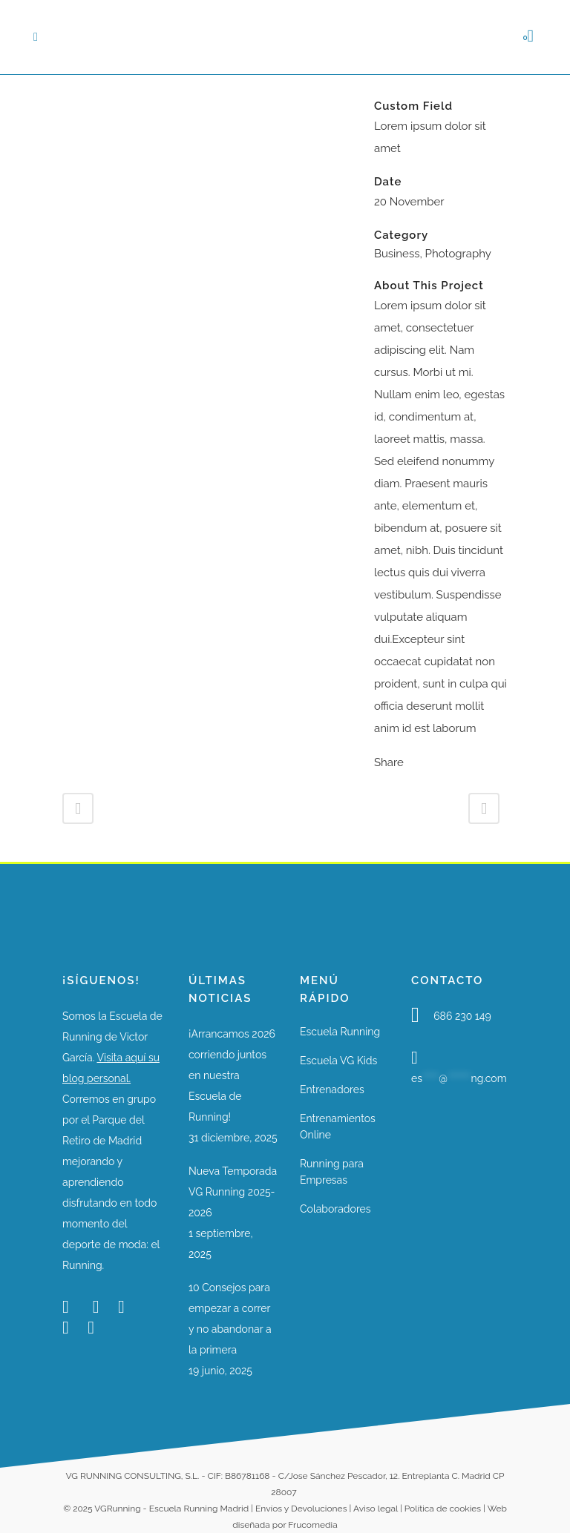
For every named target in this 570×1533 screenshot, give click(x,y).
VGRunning (117, 1508)
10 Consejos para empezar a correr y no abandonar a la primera (230, 1319)
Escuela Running (340, 1032)
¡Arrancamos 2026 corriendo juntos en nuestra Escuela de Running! (232, 1075)
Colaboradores (335, 1209)
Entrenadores (332, 1089)
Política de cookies (442, 1508)
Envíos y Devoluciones (301, 1508)
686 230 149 (462, 1016)
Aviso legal (375, 1508)
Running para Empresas (332, 1172)
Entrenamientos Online (338, 1126)
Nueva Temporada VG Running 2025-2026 (233, 1192)
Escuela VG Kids (338, 1060)
